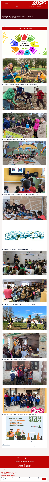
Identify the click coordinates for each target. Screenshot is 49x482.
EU (45, 6)
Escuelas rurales (8, 12)
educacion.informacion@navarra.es (8, 475)
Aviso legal (3, 469)
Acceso (39, 6)
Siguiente (36, 446)
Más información (4, 479)
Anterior (13, 446)
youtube (28, 458)
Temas (3, 12)
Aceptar (44, 478)
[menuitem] (3, 10)
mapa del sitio (31, 6)
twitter (20, 458)
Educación (6, 3)
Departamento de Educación (24, 461)
